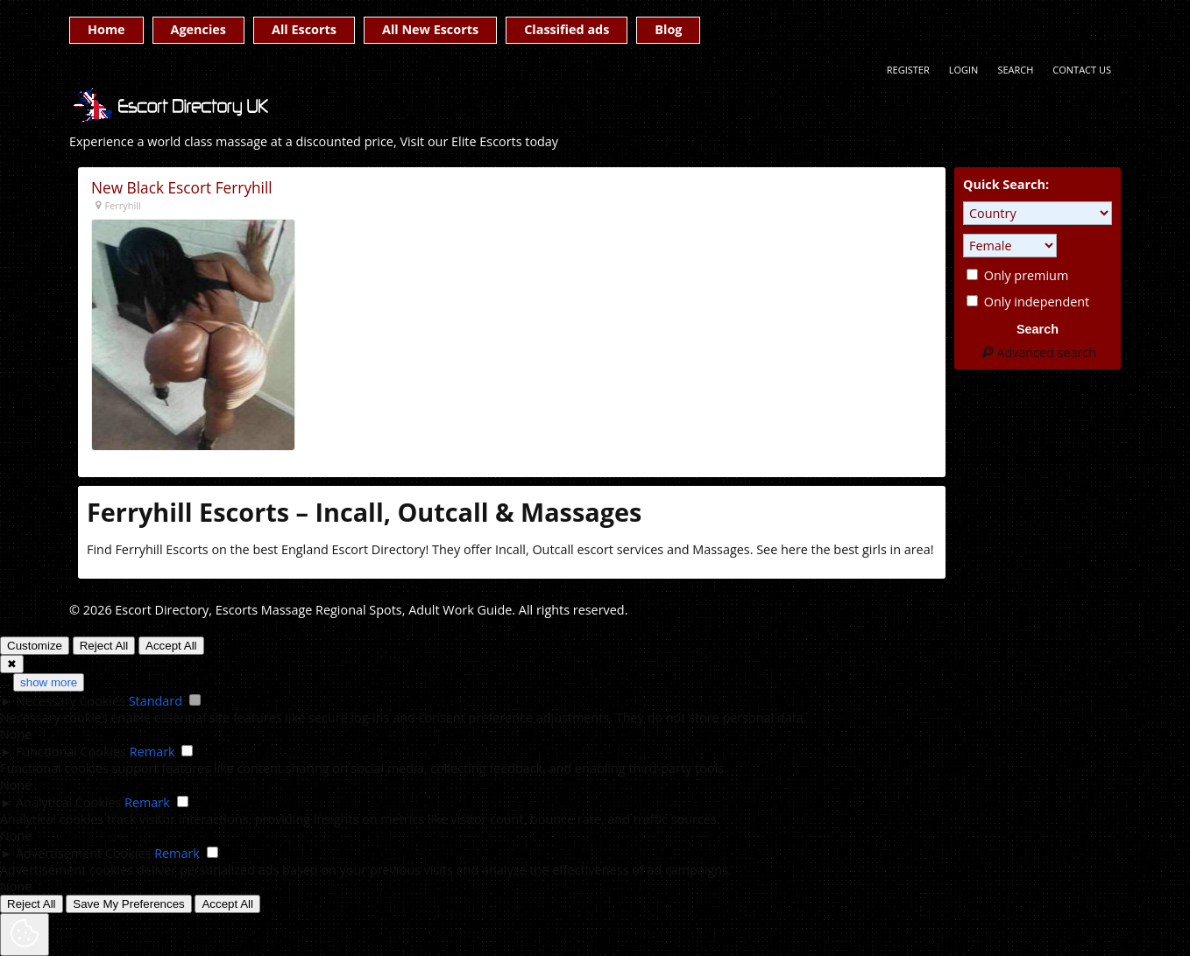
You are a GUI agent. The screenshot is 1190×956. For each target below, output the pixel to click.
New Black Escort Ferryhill (182, 187)
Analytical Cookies (68, 802)
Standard (155, 700)
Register (908, 69)
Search (1015, 69)
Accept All (171, 645)
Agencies (198, 29)
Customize (34, 645)
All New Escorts (430, 29)
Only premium (1017, 275)
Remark (152, 751)
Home (106, 29)
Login (964, 69)
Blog (668, 29)
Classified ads (566, 29)
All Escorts (304, 29)
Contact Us (1081, 69)
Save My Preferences (128, 903)
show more (48, 682)
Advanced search (1037, 352)
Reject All (104, 645)
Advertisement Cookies (83, 853)
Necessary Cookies (70, 700)
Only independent (1028, 301)
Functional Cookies (71, 751)
